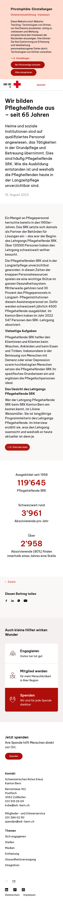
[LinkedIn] (12, 601)
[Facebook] (6, 601)
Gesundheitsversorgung (20, 859)
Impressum (43, 14)
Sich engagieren (15, 836)
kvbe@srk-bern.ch (17, 805)
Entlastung (12, 853)
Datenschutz (12, 894)
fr (13, 881)
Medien (10, 848)
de (6, 881)
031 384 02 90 (14, 817)
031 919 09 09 (14, 801)
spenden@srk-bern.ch (19, 821)
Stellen (9, 842)
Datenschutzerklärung (23, 14)
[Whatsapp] (18, 601)
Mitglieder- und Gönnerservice (25, 813)
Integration (12, 865)
